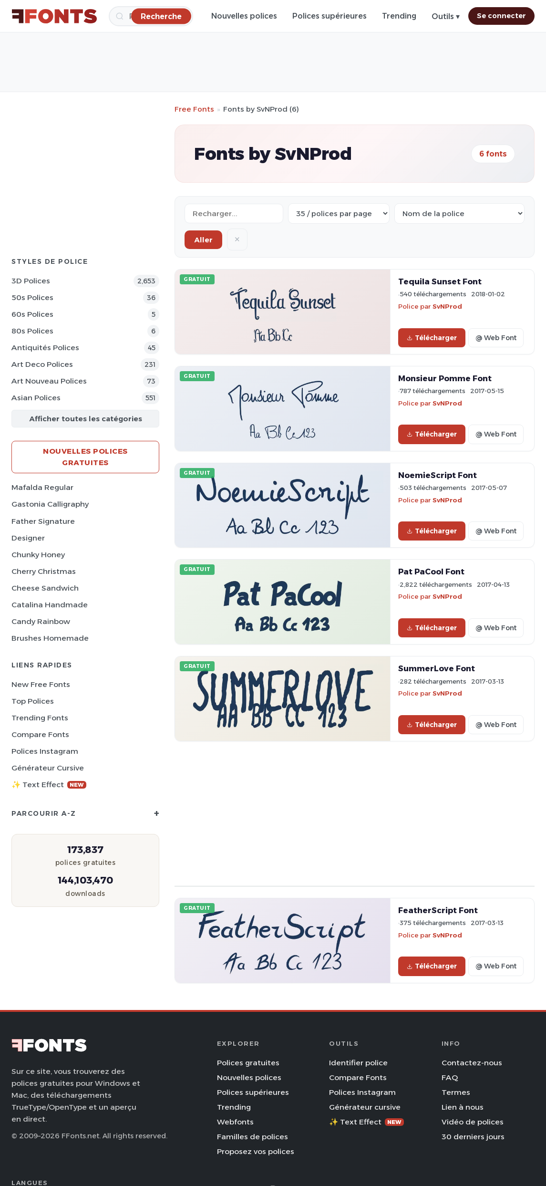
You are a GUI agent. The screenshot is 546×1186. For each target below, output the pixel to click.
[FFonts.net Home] (54, 16)
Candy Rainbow (40, 621)
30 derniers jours (473, 1136)
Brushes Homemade (50, 638)
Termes (456, 1092)
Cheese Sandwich (45, 588)
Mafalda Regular (42, 487)
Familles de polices (252, 1136)
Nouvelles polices (244, 16)
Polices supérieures (329, 16)
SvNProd (447, 306)
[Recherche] (161, 16)
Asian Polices (36, 397)
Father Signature (43, 521)
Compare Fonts (40, 734)
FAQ (450, 1077)
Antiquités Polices (45, 347)
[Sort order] (459, 213)
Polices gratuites (248, 1062)
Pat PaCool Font (431, 571)
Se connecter (501, 15)
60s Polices (32, 314)
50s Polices (32, 297)
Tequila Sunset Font (440, 281)
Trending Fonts (39, 717)
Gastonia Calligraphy (50, 504)
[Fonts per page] (339, 213)
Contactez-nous (472, 1062)
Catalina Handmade (49, 604)
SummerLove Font (436, 668)
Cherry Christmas (43, 571)
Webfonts (235, 1121)
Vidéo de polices (473, 1121)
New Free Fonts (40, 684)
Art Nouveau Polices (49, 380)
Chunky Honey (38, 554)
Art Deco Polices (42, 364)
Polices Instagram (44, 751)
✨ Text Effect (48, 784)
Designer (28, 537)
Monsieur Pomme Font (445, 378)
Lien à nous (463, 1107)
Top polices (32, 701)
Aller (203, 239)
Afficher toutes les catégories (85, 418)
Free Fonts (194, 109)
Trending (399, 16)
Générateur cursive (47, 767)
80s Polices (32, 330)
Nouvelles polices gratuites (85, 457)
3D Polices (30, 280)
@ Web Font (495, 337)
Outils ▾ (446, 16)
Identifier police (358, 1062)
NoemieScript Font (437, 475)
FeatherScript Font (438, 910)
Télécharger (432, 337)
